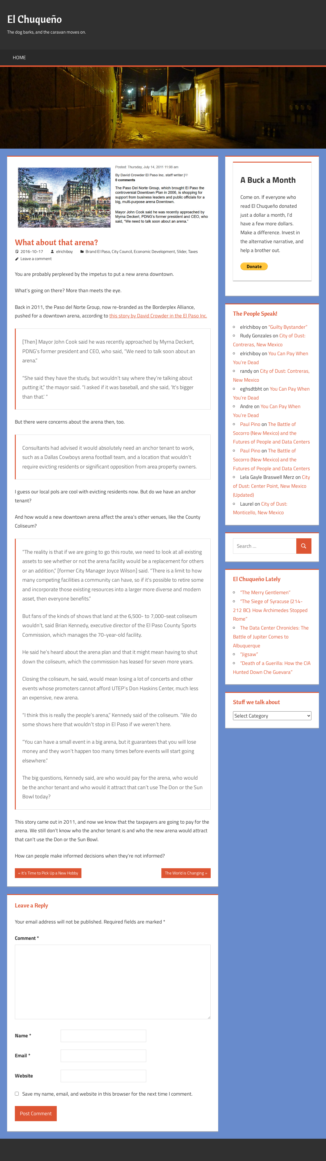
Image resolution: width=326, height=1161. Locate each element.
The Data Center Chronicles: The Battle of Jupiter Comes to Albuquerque (271, 636)
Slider (181, 251)
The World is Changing (184, 873)
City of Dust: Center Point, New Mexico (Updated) (271, 486)
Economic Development (154, 251)
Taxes (193, 251)
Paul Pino (250, 424)
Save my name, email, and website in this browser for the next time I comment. (107, 1094)
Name (23, 1035)
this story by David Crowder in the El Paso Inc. (158, 316)
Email (22, 1055)
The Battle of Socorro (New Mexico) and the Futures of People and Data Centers (271, 433)
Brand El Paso (98, 251)
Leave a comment (36, 258)
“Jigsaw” (249, 654)
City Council (122, 251)
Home (19, 57)
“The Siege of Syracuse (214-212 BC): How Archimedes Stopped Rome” (270, 610)
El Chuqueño (35, 19)
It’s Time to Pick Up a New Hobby (49, 873)
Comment (27, 938)
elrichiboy (64, 251)
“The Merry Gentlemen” (265, 592)
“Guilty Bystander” (287, 327)
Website (24, 1076)
